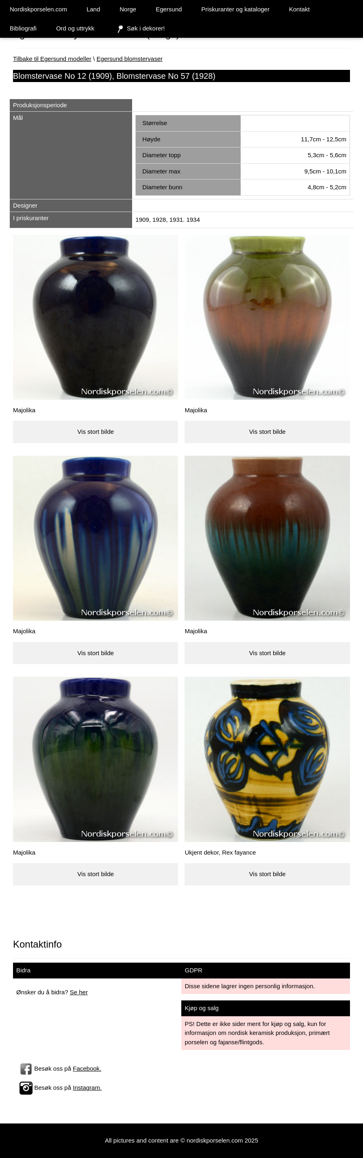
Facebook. (87, 1068)
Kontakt (299, 9)
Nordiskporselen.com (38, 9)
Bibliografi (23, 28)
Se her (79, 992)
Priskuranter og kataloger (235, 9)
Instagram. (87, 1087)
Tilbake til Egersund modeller (52, 58)
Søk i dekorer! (139, 29)
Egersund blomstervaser (129, 58)
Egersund (169, 9)
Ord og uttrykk (75, 28)
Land (93, 9)
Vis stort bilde (95, 431)
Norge (128, 9)
